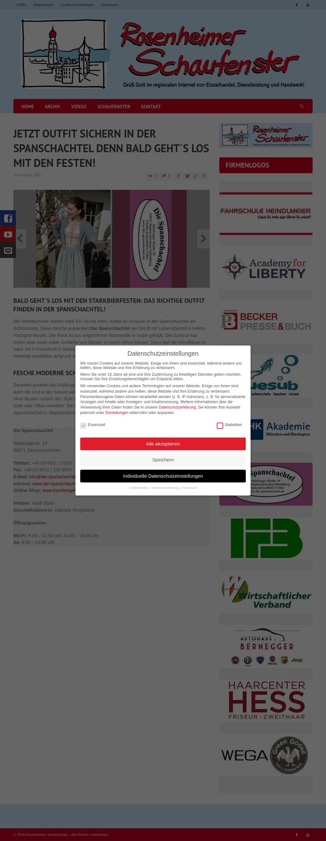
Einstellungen (116, 409)
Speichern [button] (163, 457)
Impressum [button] (190, 484)
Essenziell (92, 422)
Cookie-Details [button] (138, 484)
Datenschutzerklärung (177, 404)
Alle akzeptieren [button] (163, 440)
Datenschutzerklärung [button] (165, 484)
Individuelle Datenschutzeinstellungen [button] (163, 472)
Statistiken (229, 422)
